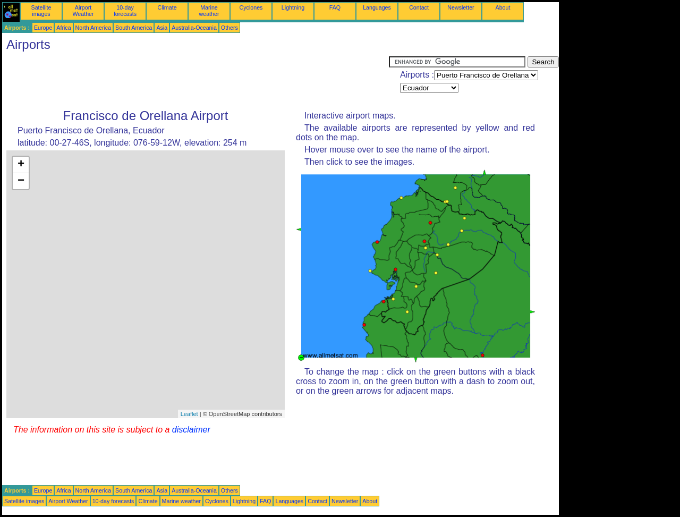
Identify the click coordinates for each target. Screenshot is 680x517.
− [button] (21, 181)
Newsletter (460, 7)
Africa (63, 27)
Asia (161, 27)
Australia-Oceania (194, 27)
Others (229, 27)
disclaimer (191, 429)
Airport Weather (83, 10)
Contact (419, 7)
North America (93, 27)
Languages (377, 7)
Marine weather (209, 10)
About (503, 7)
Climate (166, 7)
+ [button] (21, 165)
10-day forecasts (125, 10)
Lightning (293, 7)
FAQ (335, 7)
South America (133, 27)
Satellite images (41, 10)
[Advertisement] (195, 80)
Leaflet (189, 414)
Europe (43, 27)
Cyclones (251, 7)
